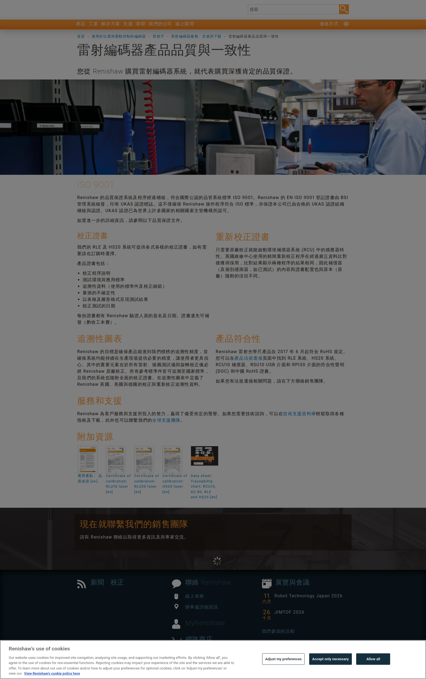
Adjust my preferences (283, 670)
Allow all (373, 670)
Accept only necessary (330, 670)
